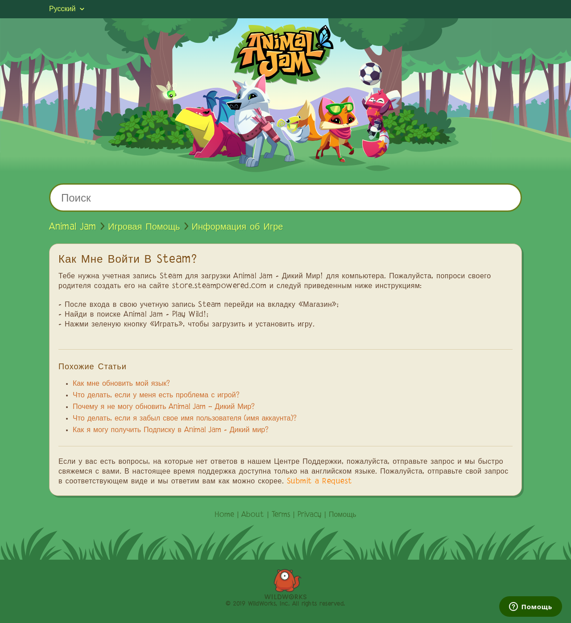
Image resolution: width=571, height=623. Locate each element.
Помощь (342, 515)
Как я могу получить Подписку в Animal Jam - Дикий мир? (171, 430)
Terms (281, 515)
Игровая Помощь (144, 227)
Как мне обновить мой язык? (121, 384)
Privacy (310, 515)
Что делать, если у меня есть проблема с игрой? (156, 395)
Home (224, 515)
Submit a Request (319, 481)
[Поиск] (285, 197)
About (252, 515)
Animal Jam (72, 227)
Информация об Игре (237, 227)
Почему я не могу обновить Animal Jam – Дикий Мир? (164, 407)
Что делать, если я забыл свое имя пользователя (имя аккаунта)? (185, 418)
